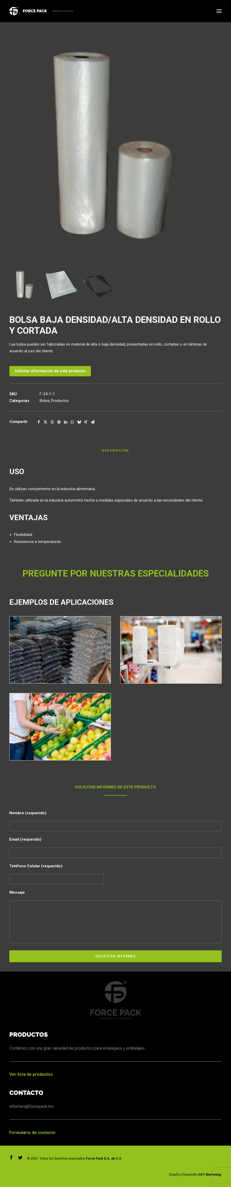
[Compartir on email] (92, 422)
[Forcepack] (41, 11)
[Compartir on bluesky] (79, 422)
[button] (219, 11)
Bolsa (44, 400)
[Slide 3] (97, 284)
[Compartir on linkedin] (65, 422)
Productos (60, 400)
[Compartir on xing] (86, 422)
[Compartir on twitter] (45, 422)
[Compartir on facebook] (38, 422)
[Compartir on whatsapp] (72, 422)
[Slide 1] (25, 284)
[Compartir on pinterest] (59, 422)
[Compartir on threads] (52, 422)
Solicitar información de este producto (50, 371)
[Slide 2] (61, 284)
